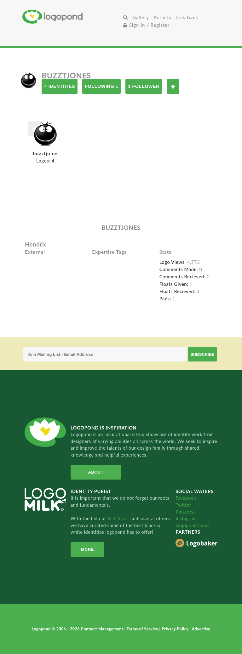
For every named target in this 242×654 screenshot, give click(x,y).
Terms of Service (143, 629)
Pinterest (185, 512)
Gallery (140, 17)
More (87, 549)
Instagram (186, 518)
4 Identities (59, 86)
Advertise (201, 629)
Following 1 (101, 86)
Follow (173, 86)
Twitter (183, 505)
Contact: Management (102, 629)
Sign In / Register (146, 25)
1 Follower (143, 86)
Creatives (187, 17)
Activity (162, 17)
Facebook (186, 498)
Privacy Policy (176, 629)
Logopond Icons (192, 525)
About (96, 472)
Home (71, 16)
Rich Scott (118, 518)
